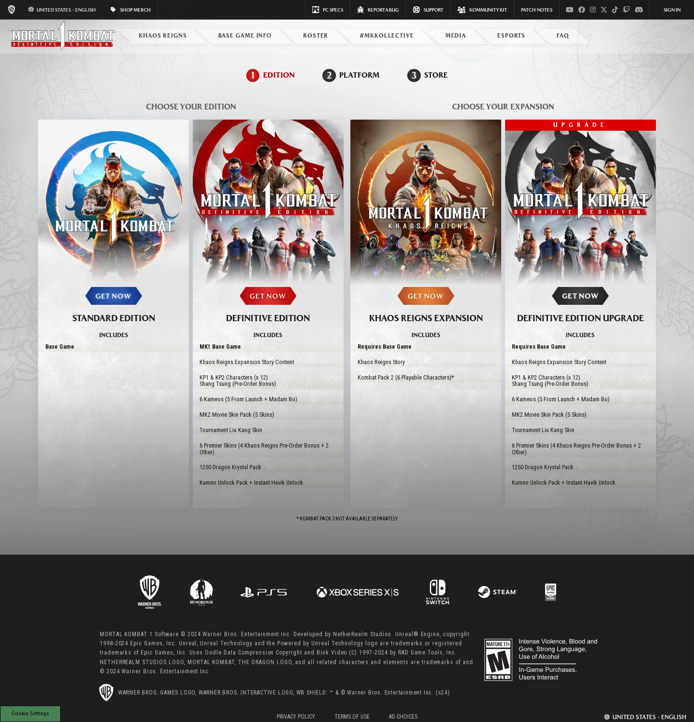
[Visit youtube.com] (569, 9)
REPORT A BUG (378, 9)
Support (428, 9)
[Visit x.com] (604, 9)
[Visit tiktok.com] (615, 9)
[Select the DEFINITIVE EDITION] (268, 315)
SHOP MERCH (130, 10)
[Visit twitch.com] (626, 9)
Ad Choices (403, 716)
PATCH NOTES (536, 10)
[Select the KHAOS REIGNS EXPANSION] (425, 315)
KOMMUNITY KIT (482, 10)
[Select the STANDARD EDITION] (113, 315)
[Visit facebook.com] (581, 9)
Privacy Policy (296, 716)
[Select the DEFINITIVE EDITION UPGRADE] (580, 315)
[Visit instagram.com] (592, 9)
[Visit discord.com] (639, 9)
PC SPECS (327, 9)
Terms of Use (352, 716)
